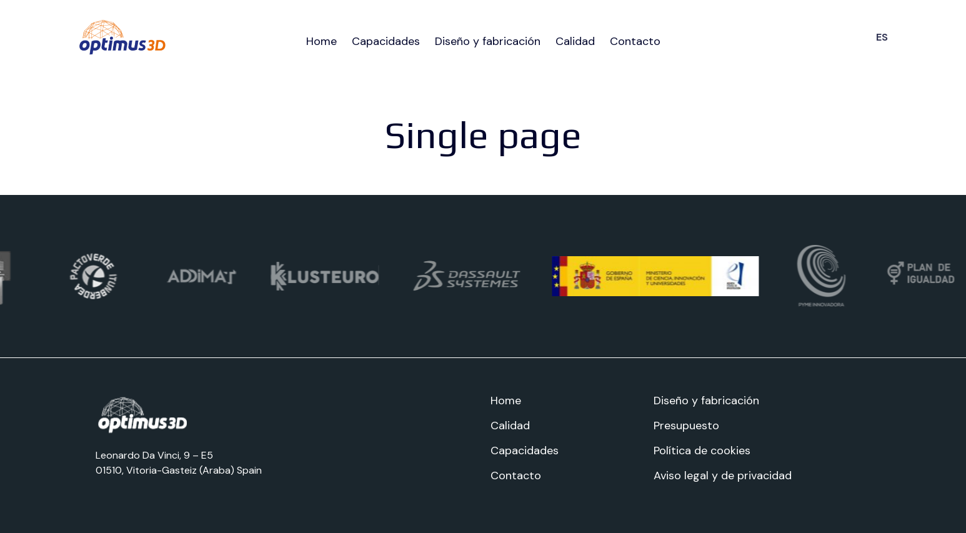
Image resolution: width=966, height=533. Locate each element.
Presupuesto (686, 425)
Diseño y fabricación (487, 41)
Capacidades (386, 41)
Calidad (575, 41)
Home (321, 41)
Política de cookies (702, 450)
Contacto (635, 41)
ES (882, 37)
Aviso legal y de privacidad (723, 475)
